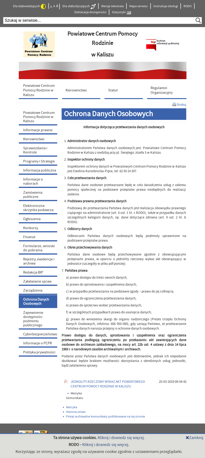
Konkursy (30, 228)
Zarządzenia (32, 290)
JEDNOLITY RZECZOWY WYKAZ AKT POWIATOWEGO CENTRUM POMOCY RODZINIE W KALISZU (108, 384)
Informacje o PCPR (37, 343)
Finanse (29, 237)
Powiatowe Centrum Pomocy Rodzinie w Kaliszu (39, 116)
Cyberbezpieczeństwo (40, 334)
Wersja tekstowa (112, 6)
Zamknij (194, 437)
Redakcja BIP (33, 272)
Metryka (70, 407)
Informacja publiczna (39, 170)
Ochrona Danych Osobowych (36, 301)
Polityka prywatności (39, 352)
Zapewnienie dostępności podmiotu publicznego (33, 318)
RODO (187, 6)
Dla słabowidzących (29, 6)
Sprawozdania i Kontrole (35, 150)
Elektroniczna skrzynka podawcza (38, 207)
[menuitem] (39, 90)
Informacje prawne (38, 130)
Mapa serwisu (138, 6)
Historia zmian (74, 412)
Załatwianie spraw (37, 281)
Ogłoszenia (32, 219)
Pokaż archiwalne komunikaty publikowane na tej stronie (104, 416)
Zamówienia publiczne (32, 194)
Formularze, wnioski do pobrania (39, 248)
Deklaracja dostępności (90, 12)
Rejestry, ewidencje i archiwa (38, 261)
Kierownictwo (33, 139)
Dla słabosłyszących (79, 6)
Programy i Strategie (39, 161)
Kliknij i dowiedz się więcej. (121, 437)
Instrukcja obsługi (165, 6)
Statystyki (121, 12)
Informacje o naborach (33, 181)
